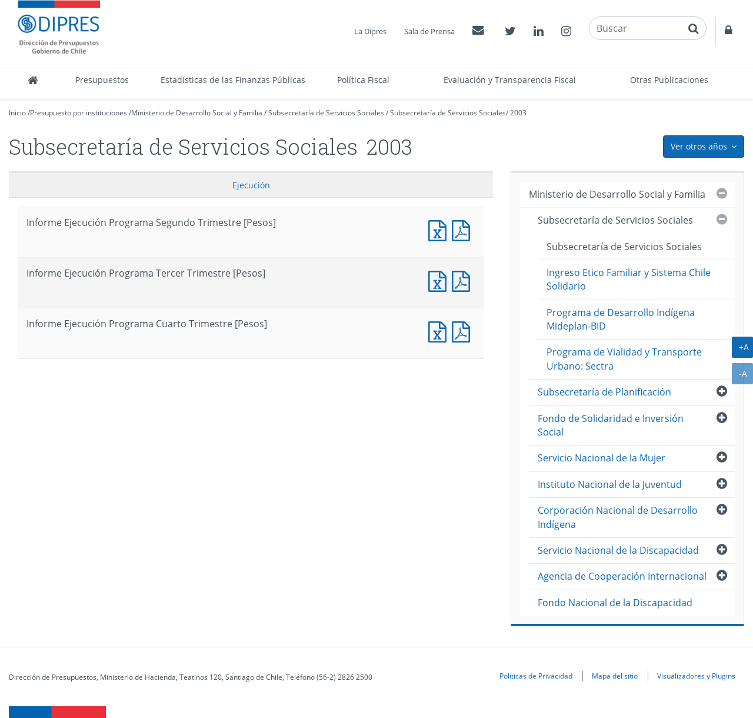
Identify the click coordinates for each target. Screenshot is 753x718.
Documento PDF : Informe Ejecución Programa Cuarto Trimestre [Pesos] (463, 330)
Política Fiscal (363, 79)
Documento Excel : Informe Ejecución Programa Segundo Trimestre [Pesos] (440, 229)
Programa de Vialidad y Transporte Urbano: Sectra (624, 358)
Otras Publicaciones (669, 79)
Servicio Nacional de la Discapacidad (618, 550)
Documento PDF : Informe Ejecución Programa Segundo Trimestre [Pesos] (463, 229)
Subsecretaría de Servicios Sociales (326, 113)
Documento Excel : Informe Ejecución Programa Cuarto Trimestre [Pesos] (440, 330)
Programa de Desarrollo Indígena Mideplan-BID (621, 319)
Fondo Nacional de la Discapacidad (615, 602)
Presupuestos (102, 79)
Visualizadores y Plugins (696, 675)
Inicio (17, 113)
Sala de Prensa (429, 31)
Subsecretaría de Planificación (604, 391)
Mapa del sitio (615, 675)
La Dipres (370, 31)
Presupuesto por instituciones (78, 113)
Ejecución (251, 185)
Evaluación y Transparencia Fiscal (510, 79)
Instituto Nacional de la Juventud (610, 484)
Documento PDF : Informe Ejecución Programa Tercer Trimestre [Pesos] (463, 280)
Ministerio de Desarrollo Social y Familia (196, 113)
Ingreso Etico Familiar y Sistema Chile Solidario (629, 279)
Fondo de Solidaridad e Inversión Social (611, 425)
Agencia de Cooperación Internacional (622, 576)
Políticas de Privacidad (535, 675)
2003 (518, 113)
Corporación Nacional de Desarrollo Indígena (618, 517)
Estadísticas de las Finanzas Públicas (233, 79)
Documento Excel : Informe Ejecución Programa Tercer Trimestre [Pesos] (440, 280)
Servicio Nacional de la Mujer (601, 457)
